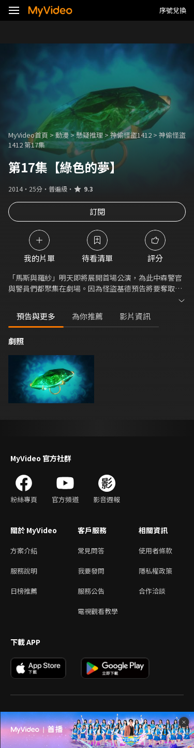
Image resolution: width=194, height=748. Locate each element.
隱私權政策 (155, 571)
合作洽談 (152, 591)
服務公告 (91, 591)
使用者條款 (155, 550)
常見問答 (91, 550)
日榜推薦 (23, 591)
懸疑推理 (89, 135)
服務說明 (23, 571)
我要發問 (91, 571)
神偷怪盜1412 (131, 135)
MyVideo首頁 (28, 135)
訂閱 (97, 211)
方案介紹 (23, 550)
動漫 (62, 135)
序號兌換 (172, 10)
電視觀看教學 (98, 611)
